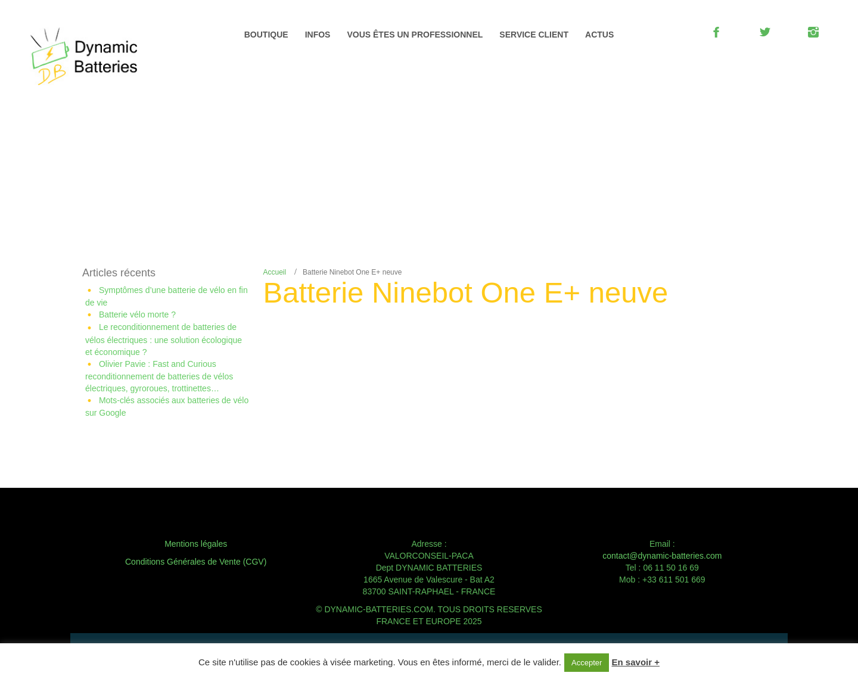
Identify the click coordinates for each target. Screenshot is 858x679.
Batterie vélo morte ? (137, 314)
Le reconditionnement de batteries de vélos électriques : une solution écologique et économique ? (163, 339)
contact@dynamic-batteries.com (662, 555)
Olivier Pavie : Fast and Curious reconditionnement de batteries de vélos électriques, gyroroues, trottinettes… (159, 376)
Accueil (275, 272)
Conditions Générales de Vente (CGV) (195, 561)
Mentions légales (195, 544)
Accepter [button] (586, 662)
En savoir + (636, 662)
